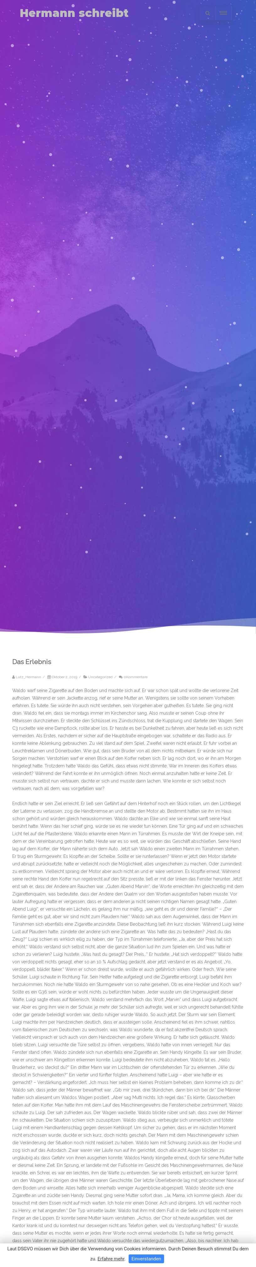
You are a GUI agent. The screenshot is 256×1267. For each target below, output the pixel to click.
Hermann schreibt (74, 13)
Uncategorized (100, 677)
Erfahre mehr (111, 1259)
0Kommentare (135, 677)
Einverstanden (146, 1259)
